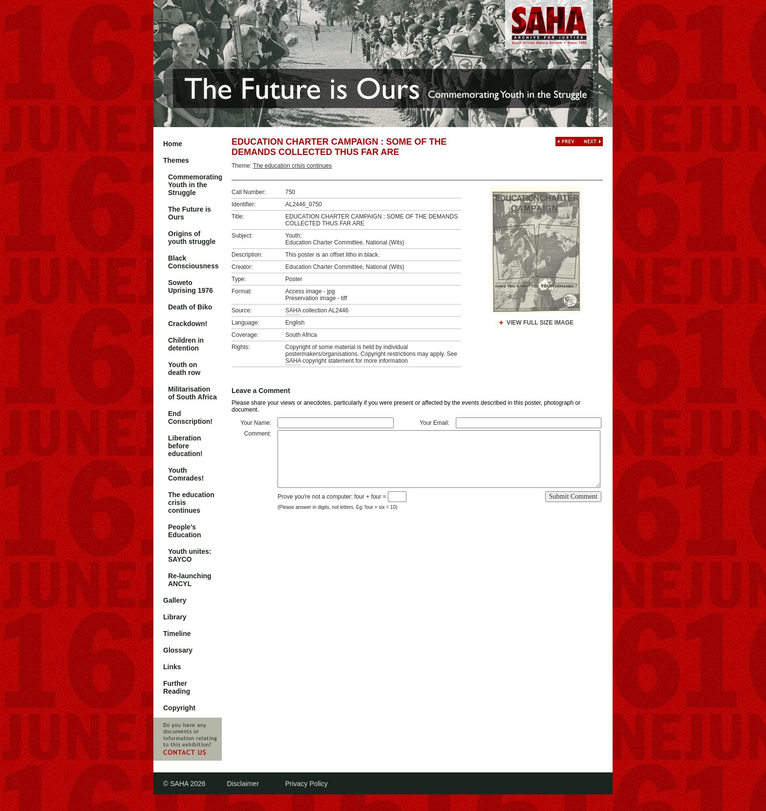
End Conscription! (190, 417)
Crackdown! (187, 324)
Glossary (177, 650)
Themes (176, 160)
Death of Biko (190, 307)
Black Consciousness (193, 262)
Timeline (177, 633)
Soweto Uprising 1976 (190, 286)
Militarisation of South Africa (192, 393)
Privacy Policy (306, 784)
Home (172, 144)
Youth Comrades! (186, 474)
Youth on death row (184, 368)
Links (172, 667)
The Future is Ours (189, 213)
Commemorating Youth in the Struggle (195, 185)
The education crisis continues (191, 502)
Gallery (174, 600)
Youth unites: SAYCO (189, 555)
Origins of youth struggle (191, 237)
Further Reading (176, 687)
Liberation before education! (185, 446)
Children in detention (186, 344)
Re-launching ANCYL (190, 580)
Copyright (179, 708)
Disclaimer (242, 784)
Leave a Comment (261, 391)
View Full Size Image (540, 323)
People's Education (184, 531)
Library (174, 617)
